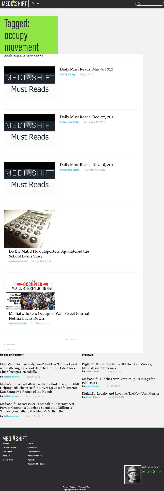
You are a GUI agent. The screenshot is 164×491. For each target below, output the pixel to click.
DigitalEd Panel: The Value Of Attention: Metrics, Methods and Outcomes (117, 366)
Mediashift (14, 3)
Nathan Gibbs (71, 122)
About (30, 443)
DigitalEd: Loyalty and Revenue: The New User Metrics (120, 393)
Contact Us (32, 447)
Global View (8, 459)
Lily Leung (69, 74)
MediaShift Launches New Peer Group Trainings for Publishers (118, 380)
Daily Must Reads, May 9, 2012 (86, 68)
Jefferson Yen (11, 376)
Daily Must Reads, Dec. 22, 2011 (87, 116)
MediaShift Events (35, 455)
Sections (36, 3)
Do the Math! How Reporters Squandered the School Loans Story (49, 253)
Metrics (6, 443)
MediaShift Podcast (35, 464)
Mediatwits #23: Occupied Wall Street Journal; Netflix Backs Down (49, 315)
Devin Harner (19, 261)
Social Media (8, 451)
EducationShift (9, 447)
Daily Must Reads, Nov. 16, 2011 (87, 164)
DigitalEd (31, 459)
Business (6, 455)
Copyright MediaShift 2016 (74, 489)
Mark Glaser (19, 323)
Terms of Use (84, 487)
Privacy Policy (69, 487)
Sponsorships (33, 451)
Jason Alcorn (92, 371)
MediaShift (15, 438)
